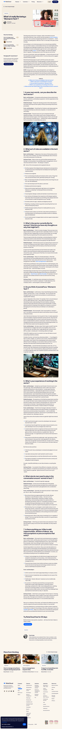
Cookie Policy (4, 722)
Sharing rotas (28, 699)
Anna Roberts (25, 671)
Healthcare (45, 708)
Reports (27, 709)
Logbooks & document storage (28, 714)
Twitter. (32, 609)
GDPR (35, 724)
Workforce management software (37, 691)
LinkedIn (26, 609)
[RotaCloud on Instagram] (7, 691)
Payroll (27, 711)
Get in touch (20, 692)
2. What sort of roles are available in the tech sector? (41, 80)
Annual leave (28, 692)
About (19, 685)
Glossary (53, 687)
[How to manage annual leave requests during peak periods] (12, 659)
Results (53, 698)
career (34, 50)
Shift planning (28, 687)
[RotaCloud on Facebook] (4, 691)
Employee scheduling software (37, 686)
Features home (29, 685)
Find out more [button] (28, 624)
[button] (18, 2)
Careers (19, 687)
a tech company (54, 37)
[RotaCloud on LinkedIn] (13, 691)
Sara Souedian (43, 273)
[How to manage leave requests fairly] (30, 659)
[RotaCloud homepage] (7, 2)
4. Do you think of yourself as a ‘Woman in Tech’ (41, 83)
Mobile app (28, 697)
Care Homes (45, 691)
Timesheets (28, 707)
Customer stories (55, 691)
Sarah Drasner (34, 273)
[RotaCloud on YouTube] (11, 691)
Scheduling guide (55, 693)
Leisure (44, 704)
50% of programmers (41, 261)
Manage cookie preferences (8, 726)
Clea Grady (9, 21)
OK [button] (24, 724)
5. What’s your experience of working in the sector (41, 84)
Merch (19, 694)
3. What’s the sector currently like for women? (41, 81)
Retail (44, 693)
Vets (44, 702)
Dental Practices (46, 706)
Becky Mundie (6, 671)
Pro (35, 697)
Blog (52, 689)
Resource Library (55, 685)
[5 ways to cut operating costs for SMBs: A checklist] (49, 659)
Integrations (28, 717)
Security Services (46, 710)
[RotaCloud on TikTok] (9, 691)
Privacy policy (30, 724)
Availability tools (29, 701)
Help (19, 690)
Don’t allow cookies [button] (6, 724)
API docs (53, 700)
